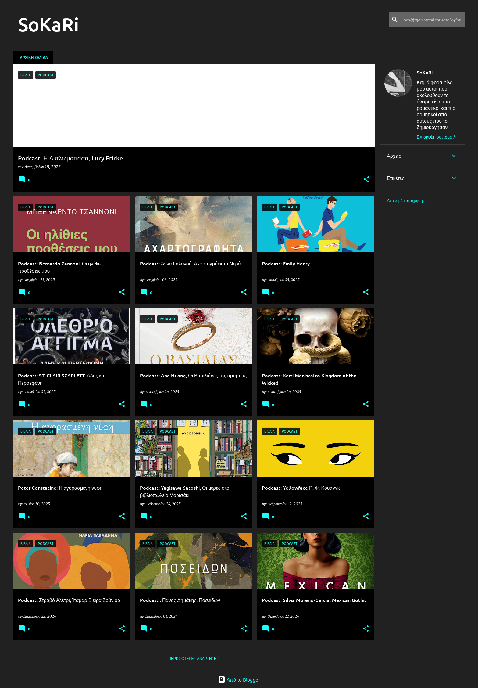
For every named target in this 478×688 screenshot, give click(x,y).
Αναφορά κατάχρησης (405, 200)
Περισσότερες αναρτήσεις (194, 658)
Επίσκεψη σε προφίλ (436, 136)
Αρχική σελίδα (34, 57)
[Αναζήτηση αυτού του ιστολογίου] (433, 19)
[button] (366, 180)
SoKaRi (425, 72)
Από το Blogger (239, 679)
